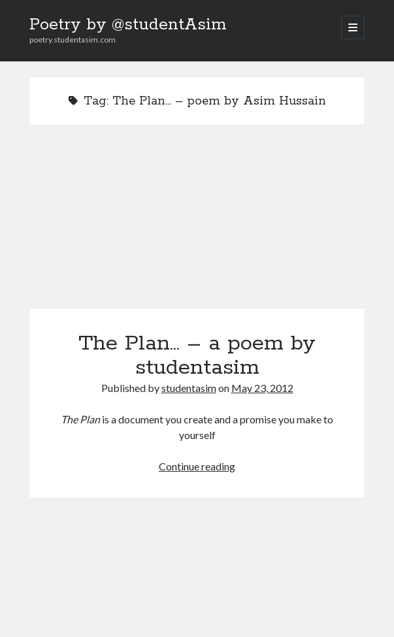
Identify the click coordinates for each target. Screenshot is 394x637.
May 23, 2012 (262, 388)
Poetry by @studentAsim (128, 24)
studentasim (188, 388)
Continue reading (197, 466)
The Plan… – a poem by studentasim (197, 224)
